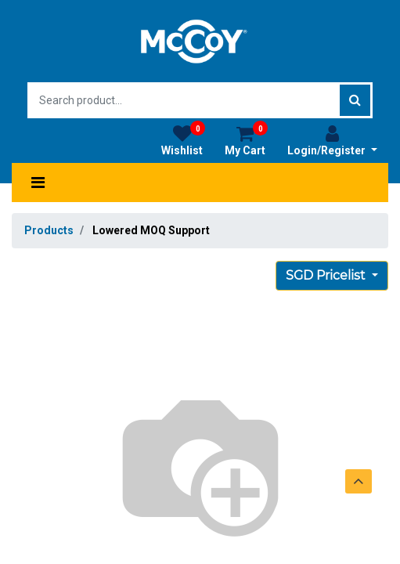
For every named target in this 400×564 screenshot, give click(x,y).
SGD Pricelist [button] (327, 275)
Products (49, 230)
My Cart (246, 140)
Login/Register (332, 140)
